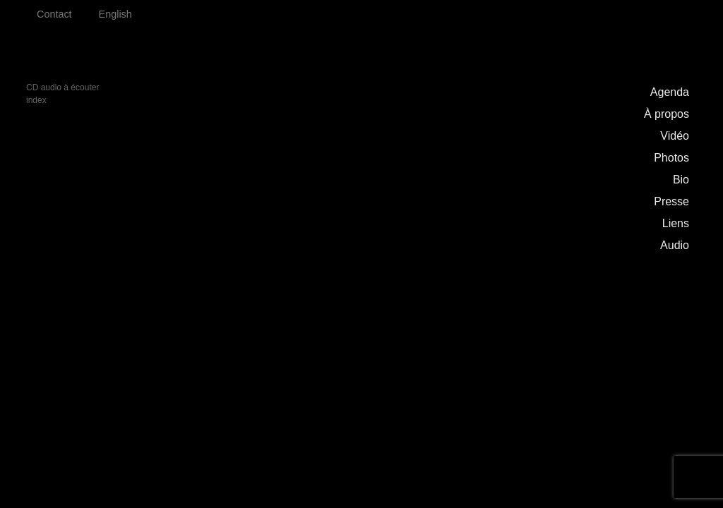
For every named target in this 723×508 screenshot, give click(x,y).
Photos (671, 158)
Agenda (669, 92)
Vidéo (674, 136)
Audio (674, 245)
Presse (671, 201)
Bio (681, 180)
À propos (666, 114)
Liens (675, 223)
